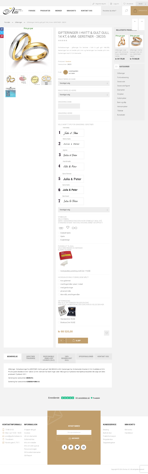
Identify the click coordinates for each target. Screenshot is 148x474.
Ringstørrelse (108, 439)
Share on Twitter (2, 32)
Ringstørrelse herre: (67, 91)
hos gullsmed (65, 281)
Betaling (106, 430)
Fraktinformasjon (109, 436)
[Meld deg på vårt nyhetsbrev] (74, 432)
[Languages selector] (142, 4)
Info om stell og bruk (31, 446)
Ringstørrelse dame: (67, 79)
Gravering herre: (65, 113)
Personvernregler (30, 449)
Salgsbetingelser (109, 443)
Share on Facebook (2, 29)
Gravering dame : (65, 102)
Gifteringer (121, 73)
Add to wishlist (106, 333)
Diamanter (121, 90)
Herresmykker (122, 106)
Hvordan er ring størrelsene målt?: (73, 277)
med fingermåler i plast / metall (71, 284)
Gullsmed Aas (29, 439)
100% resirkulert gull (66, 358)
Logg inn (116, 4)
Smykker (120, 94)
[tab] (12, 358)
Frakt (60, 72)
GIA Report (28, 455)
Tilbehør (120, 111)
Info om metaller (30, 443)
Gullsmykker (121, 98)
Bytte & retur (107, 433)
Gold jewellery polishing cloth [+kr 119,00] (75, 271)
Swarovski (121, 82)
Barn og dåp (121, 102)
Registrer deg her (101, 4)
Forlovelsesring (123, 77)
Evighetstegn (65, 240)
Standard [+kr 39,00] (67, 319)
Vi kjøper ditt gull (30, 430)
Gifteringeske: (64, 301)
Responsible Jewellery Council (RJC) (49, 358)
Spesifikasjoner (86, 356)
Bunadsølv (121, 115)
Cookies (27, 433)
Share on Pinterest (2, 36)
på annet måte (65, 291)
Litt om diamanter (30, 436)
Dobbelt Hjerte (65, 233)
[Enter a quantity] (60, 340)
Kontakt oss (103, 356)
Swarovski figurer (123, 86)
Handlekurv (129, 433)
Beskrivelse (12, 356)
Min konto (128, 430)
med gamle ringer (66, 288)
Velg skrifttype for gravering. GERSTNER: (76, 124)
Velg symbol (63, 219)
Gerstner (68, 61)
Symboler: (62, 217)
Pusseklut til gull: (66, 246)
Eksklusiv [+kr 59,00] (67, 322)
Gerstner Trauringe (30, 357)
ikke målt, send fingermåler (70, 294)
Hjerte (62, 236)
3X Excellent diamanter (32, 452)
